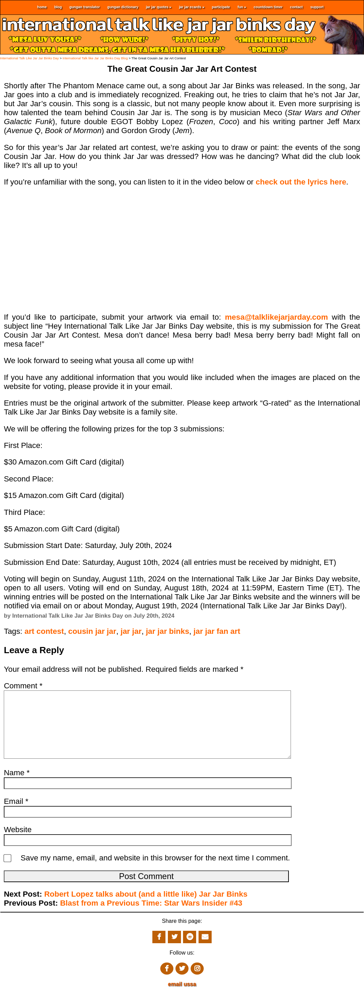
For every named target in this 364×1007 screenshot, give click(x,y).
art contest (44, 631)
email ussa (182, 998)
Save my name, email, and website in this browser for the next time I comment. (155, 871)
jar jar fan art (216, 631)
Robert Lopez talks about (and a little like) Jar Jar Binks (145, 908)
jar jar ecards (191, 7)
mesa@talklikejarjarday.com (276, 317)
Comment (23, 685)
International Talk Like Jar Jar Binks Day (29, 58)
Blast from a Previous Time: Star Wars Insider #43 (151, 917)
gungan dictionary (122, 7)
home (42, 7)
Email (16, 815)
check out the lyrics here (301, 182)
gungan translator (84, 7)
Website (17, 843)
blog (58, 7)
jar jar (131, 631)
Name (17, 786)
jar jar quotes (158, 7)
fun (241, 7)
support (317, 7)
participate (221, 7)
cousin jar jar (92, 631)
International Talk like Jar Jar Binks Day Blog (95, 58)
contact (296, 7)
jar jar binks (167, 631)
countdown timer (268, 7)
